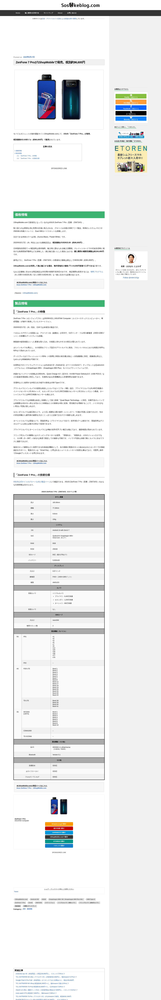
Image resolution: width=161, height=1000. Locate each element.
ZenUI (31, 903)
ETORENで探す (59, 842)
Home (18, 13)
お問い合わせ (72, 13)
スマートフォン (50, 903)
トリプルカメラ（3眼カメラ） (67, 903)
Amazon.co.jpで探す (59, 825)
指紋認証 (17, 907)
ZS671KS (39, 903)
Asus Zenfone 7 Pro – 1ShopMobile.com (31, 286)
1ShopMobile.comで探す (59, 838)
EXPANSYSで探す (59, 834)
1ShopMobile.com (30, 294)
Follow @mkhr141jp (131, 278)
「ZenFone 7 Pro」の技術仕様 (28, 159)
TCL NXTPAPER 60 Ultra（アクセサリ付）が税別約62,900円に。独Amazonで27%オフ (46, 978)
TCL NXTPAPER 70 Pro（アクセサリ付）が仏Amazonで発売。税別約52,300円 (43, 998)
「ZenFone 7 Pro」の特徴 (27, 157)
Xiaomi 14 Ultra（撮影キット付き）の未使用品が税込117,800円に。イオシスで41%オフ (46, 991)
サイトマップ (48, 13)
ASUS (44, 900)
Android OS (35, 900)
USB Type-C (91, 900)
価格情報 (18, 152)
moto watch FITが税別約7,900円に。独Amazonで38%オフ (36, 994)
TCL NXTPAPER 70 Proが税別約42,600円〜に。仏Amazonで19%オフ (40, 988)
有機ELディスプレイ (30, 907)
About (60, 13)
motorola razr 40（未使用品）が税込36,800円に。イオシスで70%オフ (40, 975)
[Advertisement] (59, 37)
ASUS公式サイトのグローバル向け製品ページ (32, 483)
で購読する (131, 96)
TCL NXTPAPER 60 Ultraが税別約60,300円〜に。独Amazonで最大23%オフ (42, 985)
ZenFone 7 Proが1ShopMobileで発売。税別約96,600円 (50, 63)
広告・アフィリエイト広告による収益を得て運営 (59, 18)
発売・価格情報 (29, 910)
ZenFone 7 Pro (20, 903)
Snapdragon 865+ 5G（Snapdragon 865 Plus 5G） (66, 900)
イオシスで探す (59, 847)
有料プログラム (97, 273)
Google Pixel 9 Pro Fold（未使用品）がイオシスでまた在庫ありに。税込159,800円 (45, 981)
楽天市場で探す (59, 829)
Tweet (16, 893)
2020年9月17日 (29, 57)
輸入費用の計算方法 (32, 13)
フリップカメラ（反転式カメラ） (89, 903)
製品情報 (18, 154)
